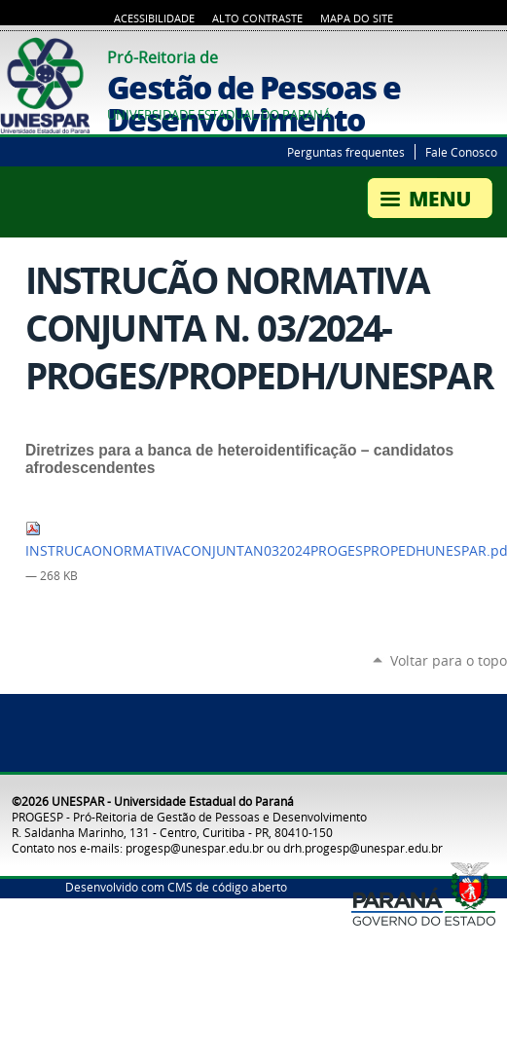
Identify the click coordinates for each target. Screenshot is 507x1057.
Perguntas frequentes (346, 152)
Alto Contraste (257, 18)
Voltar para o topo (448, 660)
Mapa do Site (356, 18)
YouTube (497, 54)
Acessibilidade (154, 18)
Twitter (473, 54)
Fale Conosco (461, 152)
